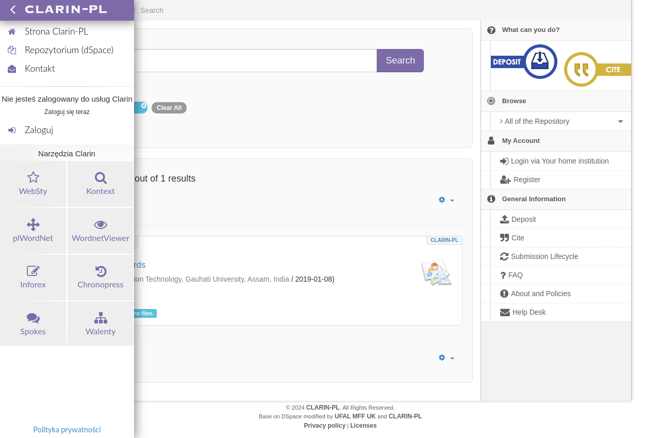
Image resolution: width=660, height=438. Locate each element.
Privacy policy (324, 425)
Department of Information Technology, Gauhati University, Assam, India (174, 279)
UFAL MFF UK (355, 416)
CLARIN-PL (444, 240)
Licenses (363, 425)
